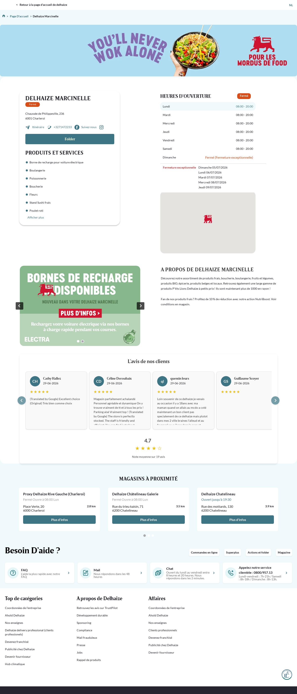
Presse (81, 645)
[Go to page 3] (153, 535)
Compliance (84, 630)
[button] (36, 598)
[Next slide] (275, 400)
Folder (70, 139)
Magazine (284, 552)
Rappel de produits (89, 660)
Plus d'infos (59, 520)
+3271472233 (63, 127)
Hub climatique (15, 664)
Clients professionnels (162, 630)
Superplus (232, 552)
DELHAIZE (8, 2)
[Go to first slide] (140, 305)
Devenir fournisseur (18, 656)
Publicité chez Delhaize (20, 649)
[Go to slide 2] (82, 341)
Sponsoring (84, 622)
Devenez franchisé (16, 641)
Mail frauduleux (87, 637)
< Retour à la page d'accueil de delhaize (41, 4)
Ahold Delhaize (15, 615)
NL (291, 5)
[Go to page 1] (144, 535)
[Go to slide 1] (78, 341)
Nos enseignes (14, 622)
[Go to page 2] (148, 535)
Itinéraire (38, 127)
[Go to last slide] (22, 400)
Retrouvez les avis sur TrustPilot (97, 608)
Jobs (79, 652)
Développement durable (92, 615)
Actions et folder (258, 552)
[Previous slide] (19, 305)
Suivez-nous (89, 127)
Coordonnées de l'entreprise (23, 608)
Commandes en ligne (204, 552)
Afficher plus (35, 217)
